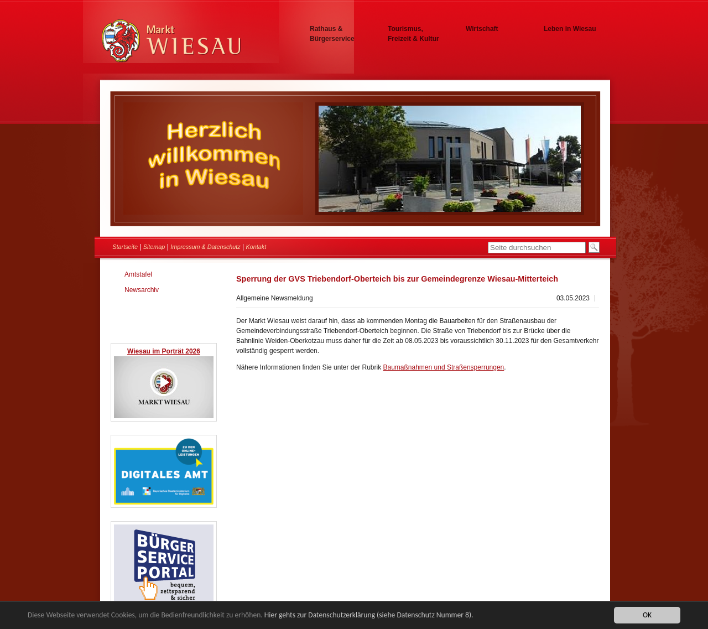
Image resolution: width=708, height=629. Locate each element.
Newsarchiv (141, 290)
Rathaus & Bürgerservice (332, 34)
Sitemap (154, 246)
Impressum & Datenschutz (205, 246)
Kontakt (256, 246)
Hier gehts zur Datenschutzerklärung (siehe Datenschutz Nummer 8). (368, 615)
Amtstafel (138, 274)
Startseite (125, 246)
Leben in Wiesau (570, 29)
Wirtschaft (482, 29)
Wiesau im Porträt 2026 (163, 351)
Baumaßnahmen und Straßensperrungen (443, 367)
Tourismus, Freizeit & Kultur (413, 34)
